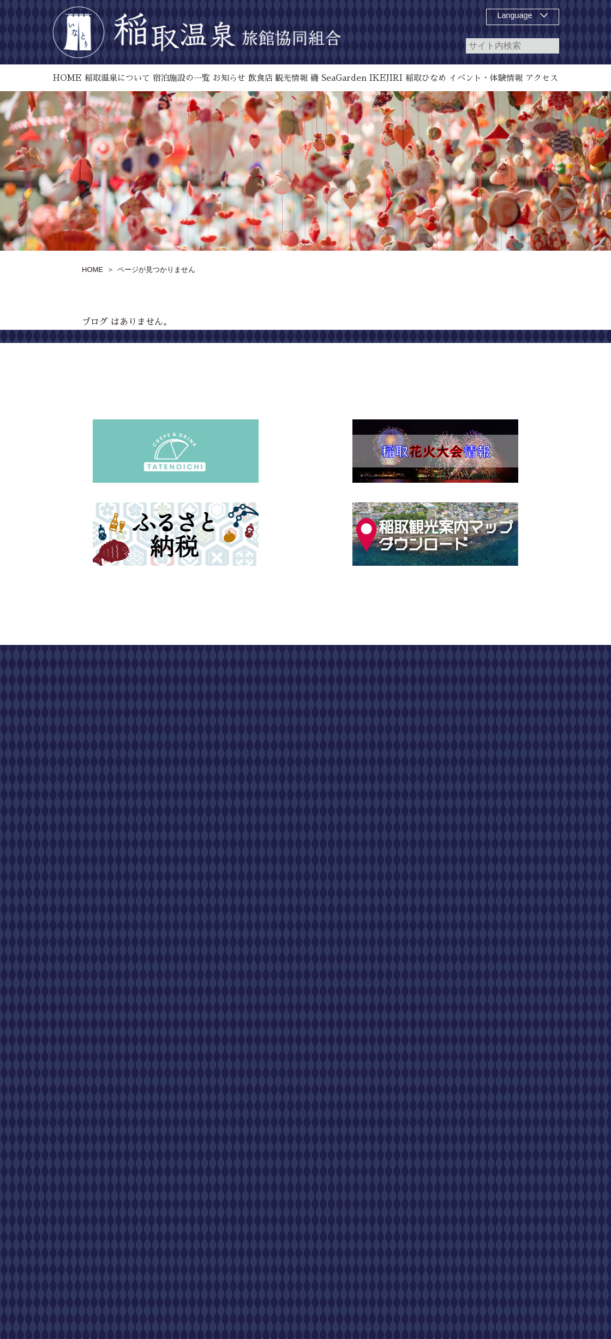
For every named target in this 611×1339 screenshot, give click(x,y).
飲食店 (383, 738)
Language (515, 15)
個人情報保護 (529, 757)
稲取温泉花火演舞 (402, 852)
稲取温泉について (402, 699)
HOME (383, 679)
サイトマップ (529, 687)
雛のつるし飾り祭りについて (414, 766)
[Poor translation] (39, 1032)
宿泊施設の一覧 (398, 718)
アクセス (387, 911)
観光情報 (387, 891)
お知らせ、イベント (406, 812)
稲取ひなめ (391, 832)
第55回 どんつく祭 (406, 871)
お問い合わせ (529, 722)
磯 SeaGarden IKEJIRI (410, 793)
